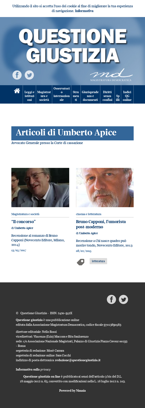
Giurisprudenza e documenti (90, 96)
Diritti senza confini (107, 96)
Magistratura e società (44, 96)
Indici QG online (127, 96)
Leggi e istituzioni (29, 96)
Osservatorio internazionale (62, 94)
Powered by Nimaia (72, 390)
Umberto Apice (24, 228)
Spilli (118, 98)
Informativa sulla (33, 369)
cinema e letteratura (88, 214)
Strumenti (76, 96)
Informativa (84, 11)
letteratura (98, 261)
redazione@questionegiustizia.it (78, 360)
